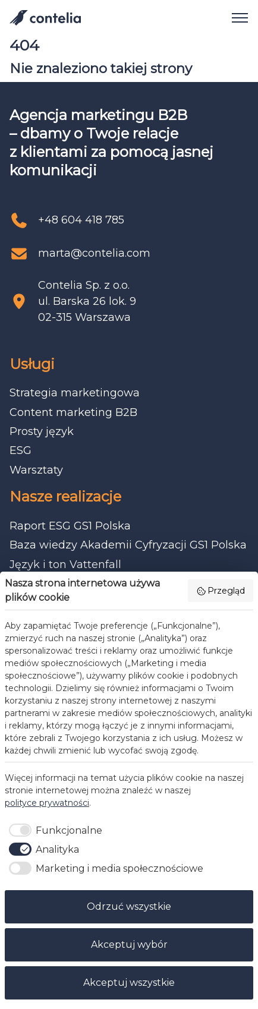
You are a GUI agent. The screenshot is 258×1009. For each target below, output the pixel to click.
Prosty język (42, 431)
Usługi (32, 364)
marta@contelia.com (94, 253)
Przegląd (221, 590)
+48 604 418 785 (81, 219)
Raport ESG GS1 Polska (70, 525)
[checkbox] (53, 831)
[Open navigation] (235, 18)
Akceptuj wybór (129, 944)
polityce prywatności (47, 802)
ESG (21, 450)
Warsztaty (36, 470)
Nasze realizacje (65, 496)
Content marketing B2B (73, 412)
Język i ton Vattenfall (65, 564)
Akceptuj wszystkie (129, 982)
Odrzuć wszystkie (129, 906)
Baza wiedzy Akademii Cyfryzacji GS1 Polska (128, 544)
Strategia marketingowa (75, 392)
